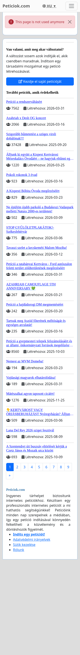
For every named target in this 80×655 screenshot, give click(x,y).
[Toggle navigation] (71, 6)
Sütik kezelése (24, 544)
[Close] (70, 22)
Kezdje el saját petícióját (40, 81)
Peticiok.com (16, 6)
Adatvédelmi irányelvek (31, 539)
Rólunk (18, 549)
